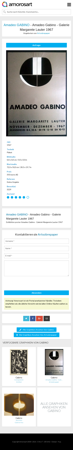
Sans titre (19, 420)
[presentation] (25, 283)
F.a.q (59, 442)
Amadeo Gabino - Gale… (54, 380)
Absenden (36, 293)
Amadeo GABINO (16, 25)
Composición (18, 380)
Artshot (19, 382)
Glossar (54, 442)
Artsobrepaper (43, 33)
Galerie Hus (19, 422)
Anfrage (36, 45)
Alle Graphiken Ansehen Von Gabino (36, 329)
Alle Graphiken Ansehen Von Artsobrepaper (37, 335)
